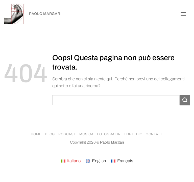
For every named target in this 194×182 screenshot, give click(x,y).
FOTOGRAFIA (108, 134)
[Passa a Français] (122, 161)
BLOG (50, 134)
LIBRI (128, 134)
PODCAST (67, 134)
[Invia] (185, 100)
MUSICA (86, 134)
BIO (139, 134)
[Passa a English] (95, 161)
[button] (183, 14)
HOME (36, 134)
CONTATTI (154, 134)
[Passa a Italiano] (70, 161)
